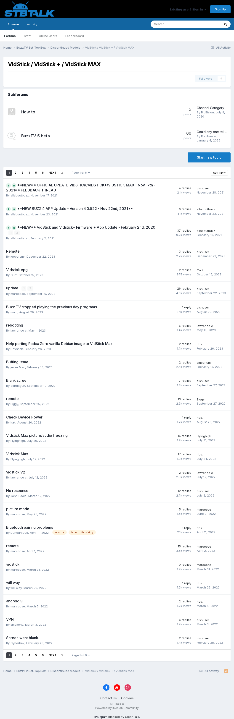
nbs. (200, 344)
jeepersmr (18, 256)
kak (13, 422)
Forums (10, 36)
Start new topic (209, 157)
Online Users (48, 36)
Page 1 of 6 (81, 172)
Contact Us (108, 698)
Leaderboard (74, 36)
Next (52, 172)
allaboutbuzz (20, 195)
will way (16, 588)
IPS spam (100, 716)
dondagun (18, 385)
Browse (13, 26)
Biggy (14, 404)
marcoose (18, 293)
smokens (17, 624)
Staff (27, 36)
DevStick (17, 348)
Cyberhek (17, 643)
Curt (14, 275)
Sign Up (220, 9)
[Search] (174, 24)
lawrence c (19, 330)
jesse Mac (18, 367)
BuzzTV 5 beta (35, 135)
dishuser (203, 188)
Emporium (204, 362)
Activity (32, 24)
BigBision (207, 112)
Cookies (127, 698)
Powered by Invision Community (117, 707)
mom (14, 312)
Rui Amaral (208, 136)
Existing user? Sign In (188, 9)
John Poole (19, 495)
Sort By (219, 172)
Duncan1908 (19, 532)
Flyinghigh (18, 440)
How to (28, 112)
